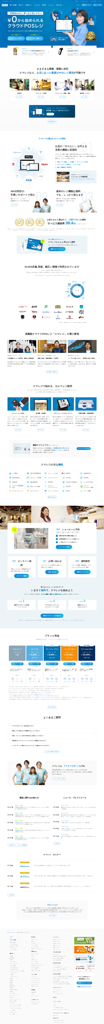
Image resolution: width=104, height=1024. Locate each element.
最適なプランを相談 (17, 663)
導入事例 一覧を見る (52, 371)
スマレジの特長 (13, 939)
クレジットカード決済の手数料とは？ (60, 969)
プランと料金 (34, 974)
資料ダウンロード (87, 5)
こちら (83, 620)
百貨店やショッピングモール (36, 965)
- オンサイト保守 (13, 949)
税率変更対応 (12, 957)
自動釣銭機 (33, 992)
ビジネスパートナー (84, 1)
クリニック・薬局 (34, 963)
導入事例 (33, 937)
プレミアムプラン (34, 976)
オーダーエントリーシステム (15, 1006)
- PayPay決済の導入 (14, 969)
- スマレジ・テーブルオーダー (16, 1008)
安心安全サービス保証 (14, 946)
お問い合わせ (59, 5)
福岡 (88, 179)
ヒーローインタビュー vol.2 (58, 1022)
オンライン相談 (34, 38)
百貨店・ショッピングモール (36, 948)
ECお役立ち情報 (56, 974)
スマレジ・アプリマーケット (15, 999)
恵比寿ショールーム (57, 939)
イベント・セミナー (52, 855)
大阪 (84, 179)
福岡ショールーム (56, 947)
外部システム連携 (61, 162)
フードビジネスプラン (35, 980)
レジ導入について (35, 999)
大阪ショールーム (56, 945)
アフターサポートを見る (59, 778)
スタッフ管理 (12, 993)
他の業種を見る (52, 121)
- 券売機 (11, 974)
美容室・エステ (34, 959)
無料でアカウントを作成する (52, 615)
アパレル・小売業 (34, 953)
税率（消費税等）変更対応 (63, 167)
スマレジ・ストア (13, 1012)
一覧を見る (11, 845)
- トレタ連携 (12, 1010)
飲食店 (32, 941)
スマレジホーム (12, 932)
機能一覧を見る (52, 497)
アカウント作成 (97, 5)
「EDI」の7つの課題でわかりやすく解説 (60, 983)
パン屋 (32, 957)
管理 (11, 997)
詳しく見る (14, 204)
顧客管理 (11, 982)
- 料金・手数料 (13, 965)
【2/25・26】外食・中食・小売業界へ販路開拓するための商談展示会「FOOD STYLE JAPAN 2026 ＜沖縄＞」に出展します (63, 875)
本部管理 (11, 987)
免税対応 (11, 959)
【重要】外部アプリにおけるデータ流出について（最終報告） (76, 822)
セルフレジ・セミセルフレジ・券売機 (17, 970)
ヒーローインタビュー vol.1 (58, 1020)
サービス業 (33, 943)
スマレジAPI (76, 164)
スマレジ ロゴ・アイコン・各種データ (61, 1013)
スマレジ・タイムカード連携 (15, 1004)
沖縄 (92, 179)
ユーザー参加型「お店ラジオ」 (59, 1007)
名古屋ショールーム (57, 943)
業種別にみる (34, 951)
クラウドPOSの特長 (13, 944)
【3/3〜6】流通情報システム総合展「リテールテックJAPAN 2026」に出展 (52, 865)
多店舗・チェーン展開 (35, 970)
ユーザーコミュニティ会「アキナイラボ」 (61, 1009)
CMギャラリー (56, 1015)
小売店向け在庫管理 (13, 989)
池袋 (77, 179)
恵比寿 (73, 179)
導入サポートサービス (35, 1002)
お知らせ (77, 1)
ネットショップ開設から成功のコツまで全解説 (62, 976)
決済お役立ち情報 (56, 963)
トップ (11, 937)
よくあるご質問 (93, 1)
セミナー (54, 1005)
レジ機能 (11, 955)
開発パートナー (56, 991)
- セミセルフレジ (13, 972)
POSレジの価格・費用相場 (58, 958)
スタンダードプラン (35, 984)
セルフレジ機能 (34, 694)
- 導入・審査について (14, 967)
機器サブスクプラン (35, 986)
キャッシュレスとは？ (57, 965)
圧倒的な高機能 (13, 942)
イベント (54, 1003)
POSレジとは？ (56, 954)
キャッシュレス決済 (13, 963)
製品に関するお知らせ (29, 798)
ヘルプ (99, 1)
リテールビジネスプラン (36, 982)
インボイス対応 (13, 961)
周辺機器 (33, 989)
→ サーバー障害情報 (22, 845)
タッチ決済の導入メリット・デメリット (60, 967)
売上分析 (11, 978)
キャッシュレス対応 (81, 162)
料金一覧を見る (52, 707)
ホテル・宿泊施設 (34, 968)
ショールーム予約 (16, 38)
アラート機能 (12, 1014)
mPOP (32, 994)
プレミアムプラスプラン (36, 978)
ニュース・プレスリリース (74, 798)
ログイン (79, 5)
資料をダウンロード (84, 983)
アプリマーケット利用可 (62, 164)
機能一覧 (11, 953)
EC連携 (71, 162)
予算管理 (11, 980)
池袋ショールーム (56, 941)
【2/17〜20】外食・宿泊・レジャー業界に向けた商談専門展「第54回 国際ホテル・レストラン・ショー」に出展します (62, 886)
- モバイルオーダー (13, 976)
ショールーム (56, 937)
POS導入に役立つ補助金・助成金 (59, 956)
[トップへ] (5, 5)
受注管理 (11, 991)
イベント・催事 (34, 945)
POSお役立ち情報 (57, 952)
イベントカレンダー (13, 995)
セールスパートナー (57, 989)
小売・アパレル (34, 939)
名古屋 (80, 179)
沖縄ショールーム (56, 949)
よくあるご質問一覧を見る (52, 751)
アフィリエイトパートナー (58, 993)
